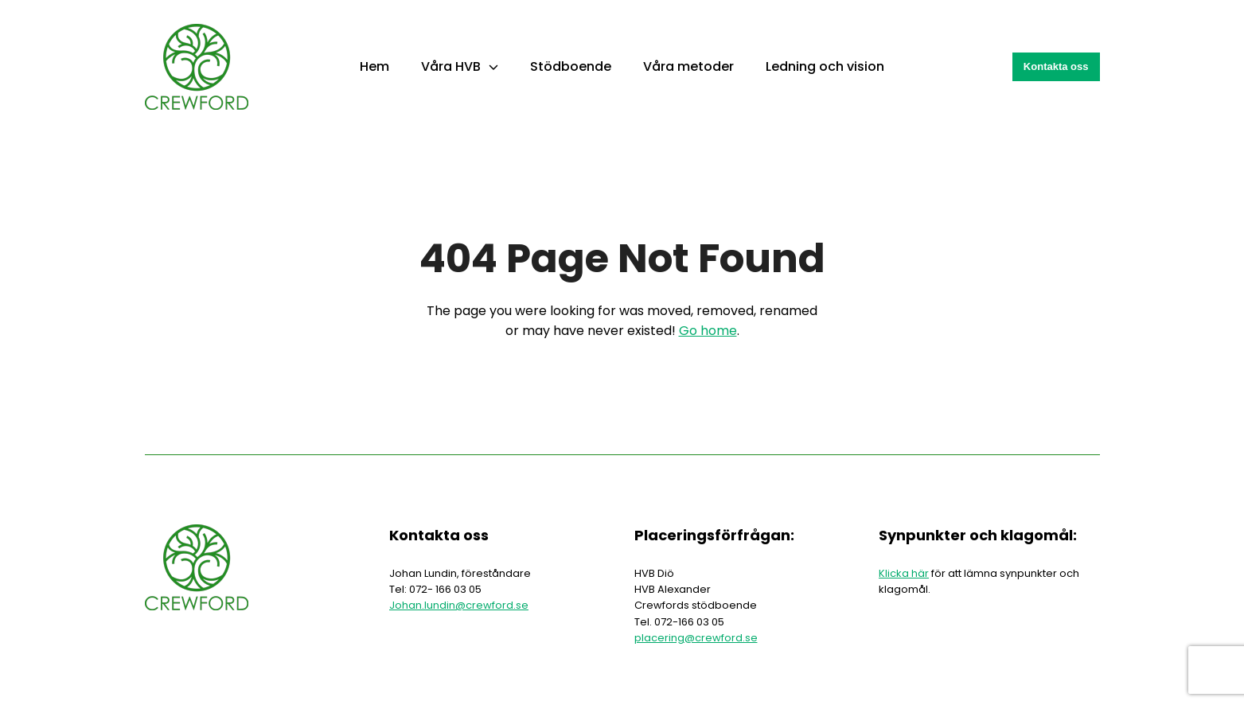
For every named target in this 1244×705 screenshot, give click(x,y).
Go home (708, 330)
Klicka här (904, 573)
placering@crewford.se (696, 637)
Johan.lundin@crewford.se (458, 605)
